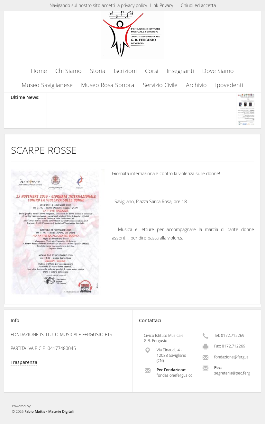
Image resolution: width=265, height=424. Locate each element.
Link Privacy (161, 5)
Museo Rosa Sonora (107, 85)
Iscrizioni (125, 71)
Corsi (151, 71)
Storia (97, 71)
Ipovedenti (229, 85)
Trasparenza (24, 362)
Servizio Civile (160, 85)
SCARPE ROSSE (44, 150)
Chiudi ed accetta (198, 5)
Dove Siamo (218, 71)
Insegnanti (180, 71)
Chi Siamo (68, 71)
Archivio (196, 85)
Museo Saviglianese (47, 85)
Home (39, 71)
